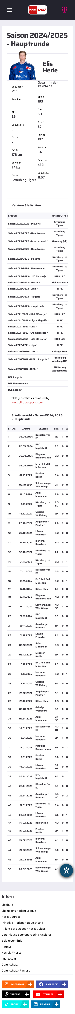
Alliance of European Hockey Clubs (24, 928)
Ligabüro (7, 905)
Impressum (9, 958)
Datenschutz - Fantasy (16, 970)
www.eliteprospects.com (27, 402)
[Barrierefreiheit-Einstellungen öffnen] (66, 870)
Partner (6, 946)
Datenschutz (10, 964)
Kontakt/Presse (12, 952)
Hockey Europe (11, 916)
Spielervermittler (12, 940)
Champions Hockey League (19, 911)
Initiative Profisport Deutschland (22, 922)
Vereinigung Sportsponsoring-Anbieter (26, 934)
